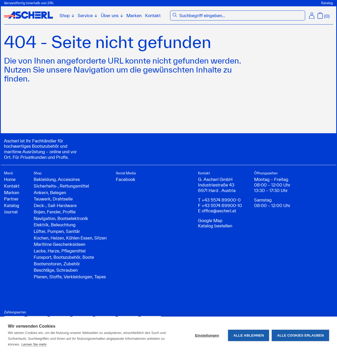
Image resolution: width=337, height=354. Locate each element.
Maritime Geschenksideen (59, 244)
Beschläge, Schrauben (56, 269)
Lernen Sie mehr (34, 344)
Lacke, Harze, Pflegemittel (60, 250)
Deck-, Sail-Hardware (55, 205)
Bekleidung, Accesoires (57, 179)
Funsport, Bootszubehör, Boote (64, 257)
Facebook (125, 179)
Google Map (210, 220)
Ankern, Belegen (50, 192)
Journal (11, 211)
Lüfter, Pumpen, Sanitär (57, 231)
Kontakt (153, 15)
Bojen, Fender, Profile (55, 211)
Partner (11, 198)
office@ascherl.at (219, 210)
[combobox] (241, 15)
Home (10, 179)
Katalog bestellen (215, 225)
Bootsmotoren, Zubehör (57, 263)
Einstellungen (207, 335)
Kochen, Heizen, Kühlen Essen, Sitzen (70, 237)
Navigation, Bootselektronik (61, 218)
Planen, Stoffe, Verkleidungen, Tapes (70, 276)
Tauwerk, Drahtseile (53, 198)
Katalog (327, 3)
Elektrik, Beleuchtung (55, 224)
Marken (134, 15)
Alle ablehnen (248, 335)
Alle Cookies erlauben (300, 335)
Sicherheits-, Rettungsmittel (61, 185)
